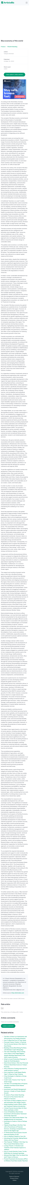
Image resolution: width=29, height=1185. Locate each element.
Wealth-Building (12, 47)
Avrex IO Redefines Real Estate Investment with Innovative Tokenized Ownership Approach (15, 1114)
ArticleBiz (6, 2)
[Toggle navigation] (26, 2)
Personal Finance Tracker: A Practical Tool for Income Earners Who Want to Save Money (15, 1044)
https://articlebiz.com (17, 993)
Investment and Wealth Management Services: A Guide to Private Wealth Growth (15, 1091)
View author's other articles (14, 74)
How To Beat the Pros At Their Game (15, 1040)
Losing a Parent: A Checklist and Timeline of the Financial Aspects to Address (15, 1147)
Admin (14, 1180)
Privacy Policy (14, 1178)
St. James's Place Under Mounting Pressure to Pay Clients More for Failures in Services (14, 1097)
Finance (3, 47)
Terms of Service (14, 1176)
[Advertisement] (14, 24)
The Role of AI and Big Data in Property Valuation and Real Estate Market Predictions (15, 1085)
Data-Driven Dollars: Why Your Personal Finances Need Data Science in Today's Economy (16, 1065)
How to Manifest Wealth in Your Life (15, 1136)
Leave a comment (8, 1026)
